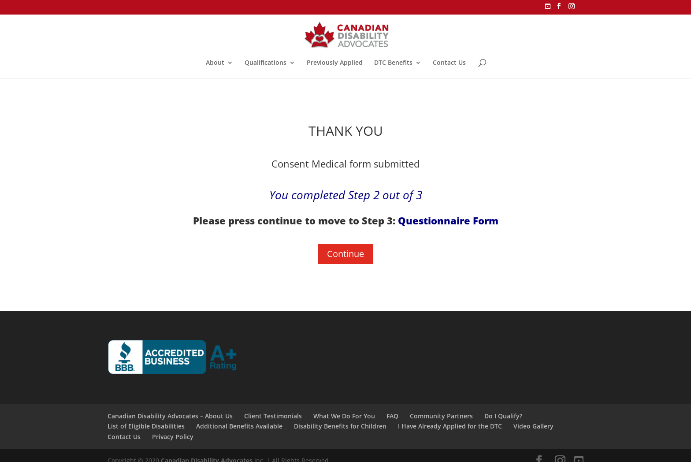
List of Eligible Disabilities (146, 426)
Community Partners (441, 416)
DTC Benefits (393, 63)
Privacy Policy (172, 436)
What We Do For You (344, 416)
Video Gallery (533, 426)
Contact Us (449, 63)
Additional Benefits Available (239, 426)
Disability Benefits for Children (340, 426)
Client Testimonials (273, 416)
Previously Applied (335, 63)
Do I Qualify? (503, 416)
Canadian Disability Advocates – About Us (170, 416)
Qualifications (265, 63)
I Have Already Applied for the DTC (450, 426)
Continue (345, 254)
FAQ (392, 416)
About (215, 63)
